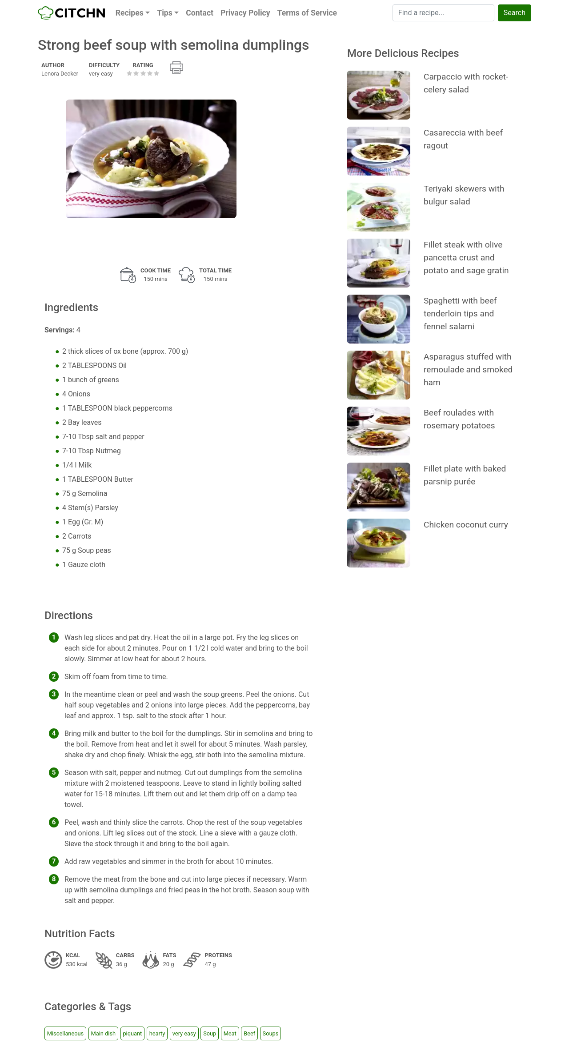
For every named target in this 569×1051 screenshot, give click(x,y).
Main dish (103, 1033)
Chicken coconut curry (466, 525)
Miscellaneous (65, 1033)
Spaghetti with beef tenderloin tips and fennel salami (460, 314)
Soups (271, 1033)
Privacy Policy (245, 12)
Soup (209, 1033)
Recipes (130, 12)
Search (514, 12)
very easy (184, 1033)
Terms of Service (307, 12)
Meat (230, 1033)
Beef (249, 1033)
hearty (157, 1033)
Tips (164, 12)
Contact (199, 12)
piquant (132, 1033)
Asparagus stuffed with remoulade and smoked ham (468, 370)
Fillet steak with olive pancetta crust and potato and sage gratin (466, 258)
